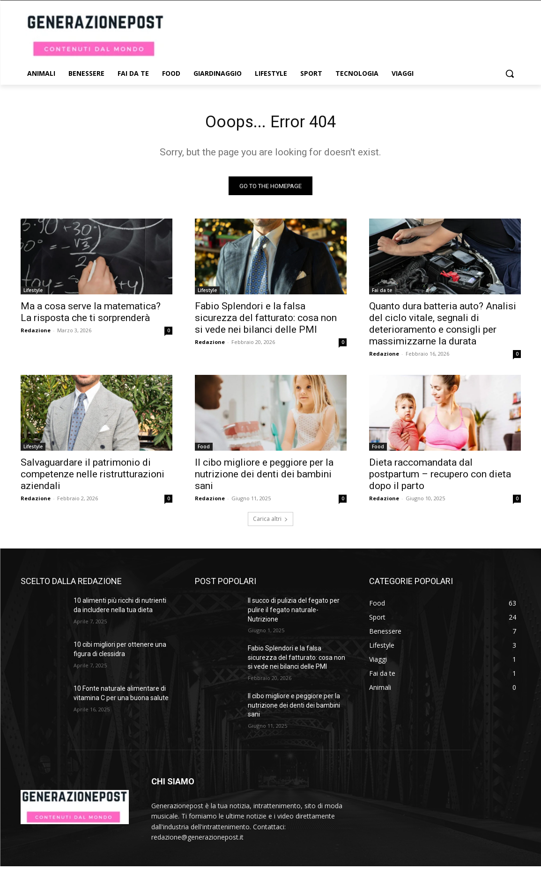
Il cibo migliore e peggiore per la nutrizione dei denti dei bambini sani (264, 478)
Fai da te (382, 294)
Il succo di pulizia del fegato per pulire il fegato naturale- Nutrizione (294, 613)
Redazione (36, 333)
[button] (509, 73)
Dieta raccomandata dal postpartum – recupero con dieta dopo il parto (440, 478)
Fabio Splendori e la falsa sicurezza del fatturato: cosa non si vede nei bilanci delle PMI (266, 321)
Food (204, 450)
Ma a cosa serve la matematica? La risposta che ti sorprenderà (91, 315)
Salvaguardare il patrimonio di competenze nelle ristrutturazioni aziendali (92, 478)
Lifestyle (33, 294)
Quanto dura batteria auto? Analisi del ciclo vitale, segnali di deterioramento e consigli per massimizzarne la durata (442, 327)
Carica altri (270, 522)
